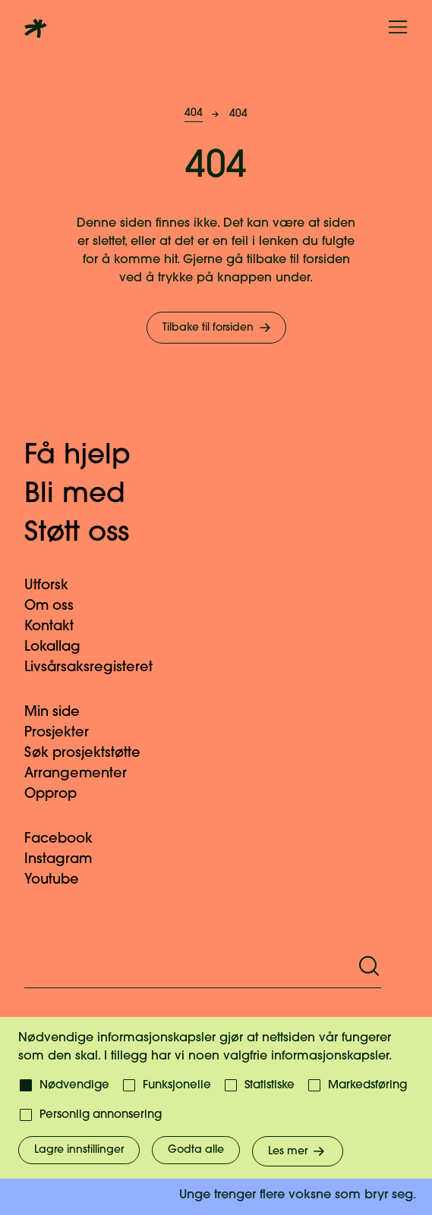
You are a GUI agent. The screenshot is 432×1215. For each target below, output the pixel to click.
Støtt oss (92, 534)
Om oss (58, 606)
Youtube (60, 880)
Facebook (67, 839)
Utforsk (55, 586)
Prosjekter (65, 733)
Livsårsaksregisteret (97, 668)
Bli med (90, 495)
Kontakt (58, 627)
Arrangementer (84, 774)
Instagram (67, 859)
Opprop (59, 794)
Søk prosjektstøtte (91, 753)
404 (193, 113)
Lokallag (61, 647)
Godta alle (196, 1150)
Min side (61, 712)
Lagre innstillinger (79, 1150)
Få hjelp (93, 456)
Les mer (297, 1151)
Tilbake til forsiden (217, 327)
